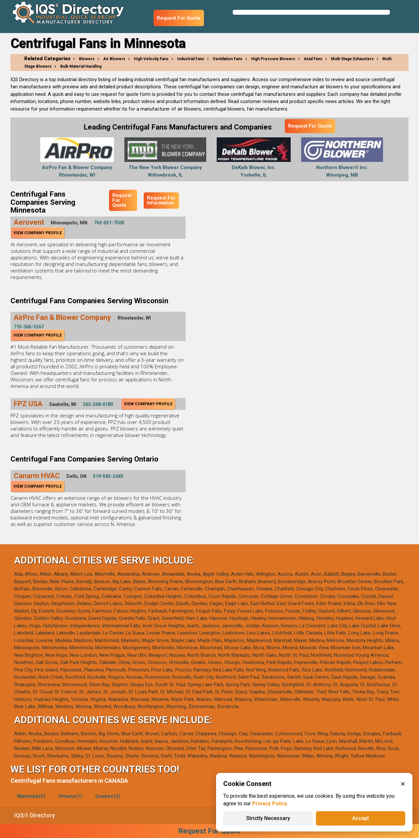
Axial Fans (313, 59)
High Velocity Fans (151, 59)
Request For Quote (179, 18)
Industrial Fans (190, 59)
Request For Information (161, 200)
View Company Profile (37, 233)
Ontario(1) (70, 796)
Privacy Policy (269, 803)
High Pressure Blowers (273, 59)
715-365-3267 (29, 326)
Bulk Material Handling (80, 66)
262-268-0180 (98, 404)
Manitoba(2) (31, 796)
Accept (360, 818)
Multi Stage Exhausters (352, 59)
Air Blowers (114, 59)
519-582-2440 (108, 476)
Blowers (87, 59)
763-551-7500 (109, 222)
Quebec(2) (107, 796)
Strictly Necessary (268, 818)
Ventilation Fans (228, 59)
